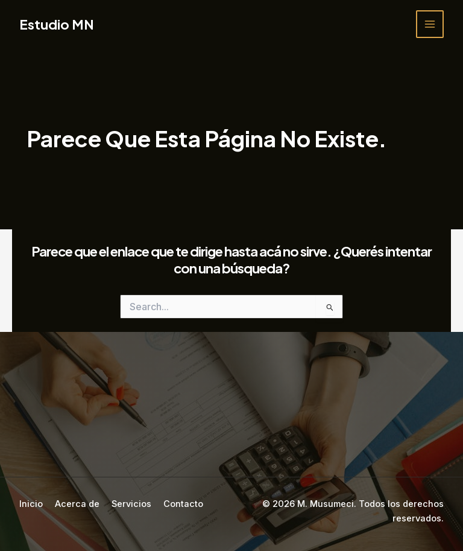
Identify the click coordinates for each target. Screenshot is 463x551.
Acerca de (77, 503)
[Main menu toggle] (430, 24)
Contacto (183, 503)
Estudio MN (56, 24)
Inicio (31, 503)
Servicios (131, 503)
